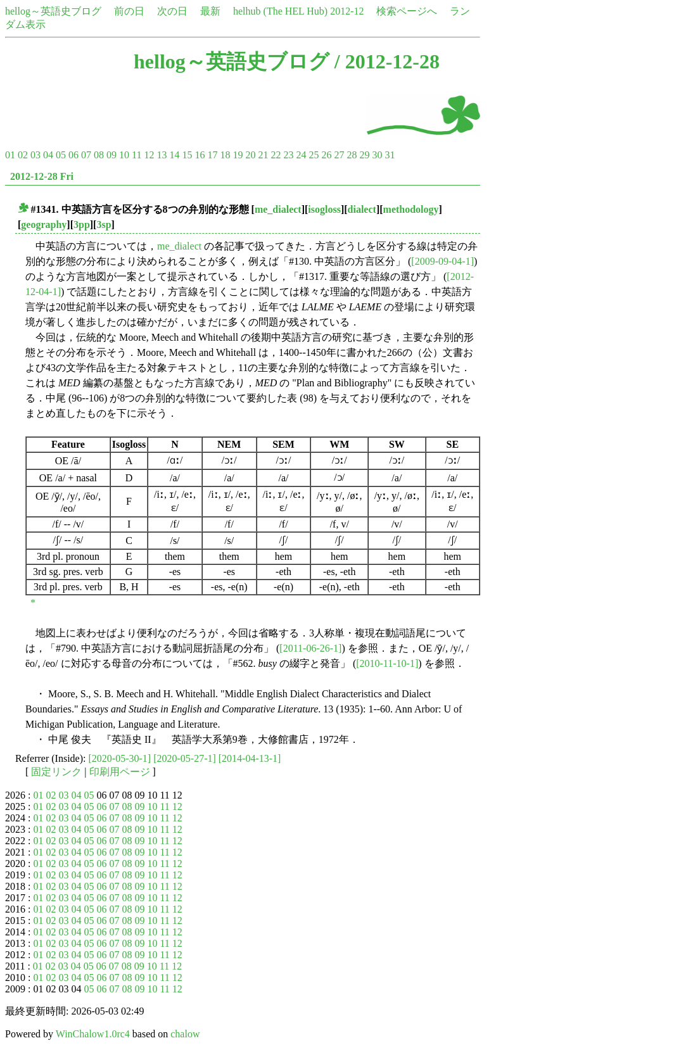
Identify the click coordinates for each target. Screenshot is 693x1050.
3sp (103, 224)
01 (10, 154)
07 (86, 154)
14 (174, 154)
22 (275, 154)
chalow (185, 1033)
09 (111, 154)
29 (364, 154)
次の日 (172, 11)
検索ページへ (406, 11)
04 (48, 154)
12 (149, 154)
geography (44, 224)
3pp (81, 224)
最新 (210, 11)
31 (390, 154)
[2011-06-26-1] (310, 648)
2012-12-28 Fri (41, 176)
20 (250, 154)
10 (124, 154)
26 (326, 154)
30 (377, 154)
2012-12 (347, 11)
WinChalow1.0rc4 (93, 1033)
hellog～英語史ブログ (53, 11)
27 (339, 154)
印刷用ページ (119, 771)
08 (99, 154)
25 (313, 154)
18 (225, 154)
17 (212, 154)
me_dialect (278, 209)
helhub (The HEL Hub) (280, 11)
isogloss (324, 209)
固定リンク (56, 771)
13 (161, 154)
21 (263, 154)
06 (73, 154)
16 (199, 154)
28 (351, 154)
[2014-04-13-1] (250, 758)
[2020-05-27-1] (184, 758)
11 (136, 154)
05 (61, 154)
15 (187, 154)
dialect (362, 209)
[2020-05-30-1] (120, 758)
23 (288, 154)
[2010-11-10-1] (387, 663)
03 (35, 154)
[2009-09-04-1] (442, 261)
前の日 (129, 11)
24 (301, 154)
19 (237, 154)
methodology (411, 209)
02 (23, 154)
